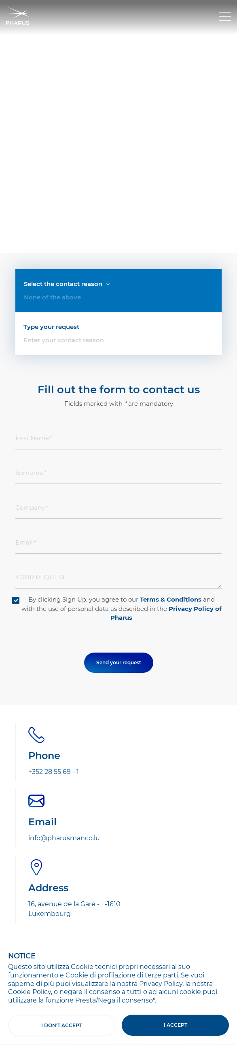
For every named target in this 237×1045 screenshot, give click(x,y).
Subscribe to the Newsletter (88, 793)
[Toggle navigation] (225, 16)
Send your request (118, 485)
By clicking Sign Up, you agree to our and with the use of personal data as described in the (121, 431)
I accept (175, 1025)
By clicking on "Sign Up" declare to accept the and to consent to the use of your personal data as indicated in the (119, 841)
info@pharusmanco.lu (64, 661)
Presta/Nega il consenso (114, 1000)
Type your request (51, 149)
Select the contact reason (67, 114)
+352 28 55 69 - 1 (53, 594)
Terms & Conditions (170, 422)
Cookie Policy (29, 992)
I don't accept (61, 1025)
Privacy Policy (160, 984)
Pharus (17, 16)
